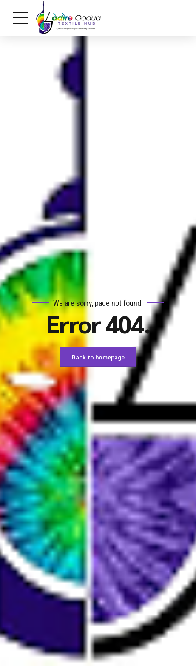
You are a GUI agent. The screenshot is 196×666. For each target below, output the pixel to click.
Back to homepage (98, 357)
